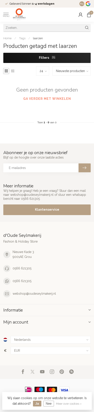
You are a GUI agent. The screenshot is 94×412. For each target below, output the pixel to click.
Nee (49, 403)
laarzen (38, 38)
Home (7, 38)
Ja (37, 403)
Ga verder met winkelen (47, 98)
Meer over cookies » (69, 403)
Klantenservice (47, 209)
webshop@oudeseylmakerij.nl (34, 293)
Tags (22, 38)
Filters (47, 57)
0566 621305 (22, 268)
